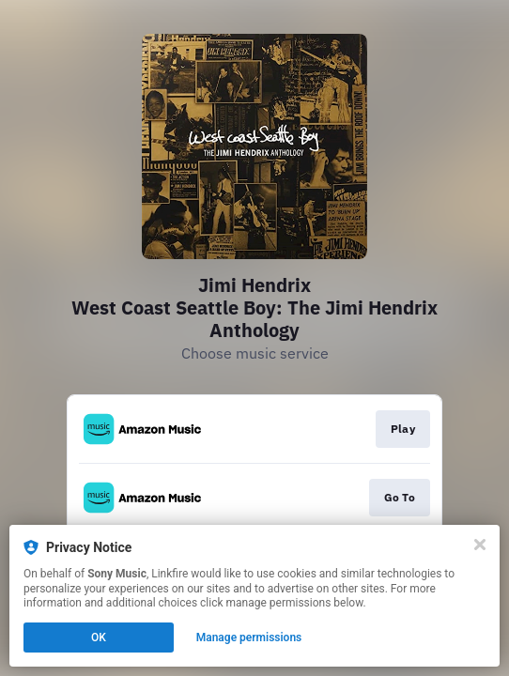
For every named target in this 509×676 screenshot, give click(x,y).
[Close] (480, 545)
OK (98, 637)
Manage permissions (249, 637)
